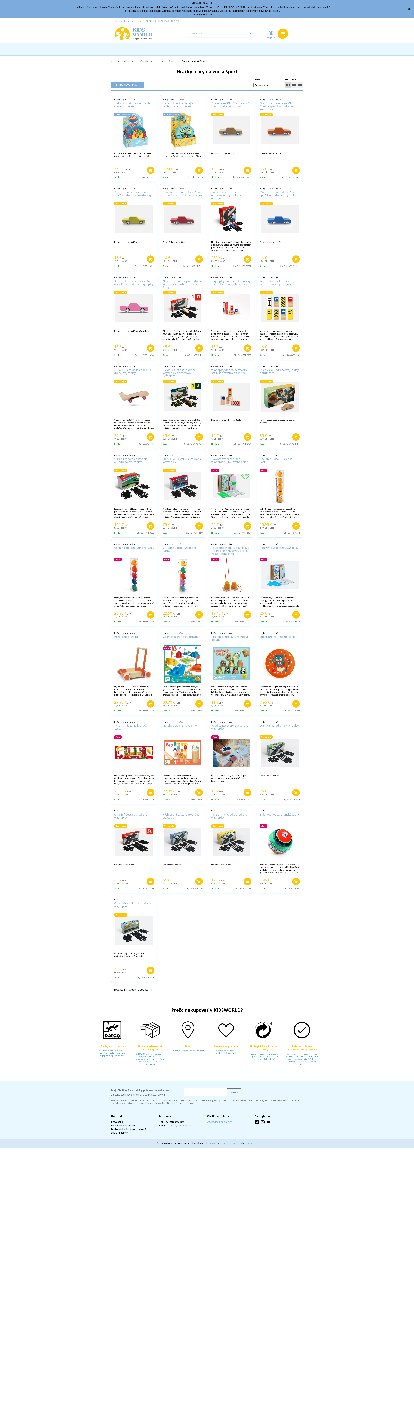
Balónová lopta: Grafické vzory (279, 814)
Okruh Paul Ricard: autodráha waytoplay (182, 460)
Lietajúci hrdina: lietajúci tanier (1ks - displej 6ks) (178, 104)
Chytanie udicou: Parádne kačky (276, 460)
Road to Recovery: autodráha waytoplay (229, 727)
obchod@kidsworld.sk (125, 20)
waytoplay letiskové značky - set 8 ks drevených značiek (278, 282)
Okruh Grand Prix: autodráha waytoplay (133, 905)
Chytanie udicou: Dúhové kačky (134, 547)
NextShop (213, 1143)
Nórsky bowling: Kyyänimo (180, 725)
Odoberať (234, 1092)
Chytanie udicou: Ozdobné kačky (180, 549)
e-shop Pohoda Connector (230, 1143)
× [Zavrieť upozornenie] (409, 8)
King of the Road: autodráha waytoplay (229, 816)
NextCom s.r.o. (251, 1143)
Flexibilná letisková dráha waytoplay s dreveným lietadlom (179, 373)
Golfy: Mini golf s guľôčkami (180, 636)
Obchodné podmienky (219, 1122)
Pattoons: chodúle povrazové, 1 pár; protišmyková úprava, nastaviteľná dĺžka (230, 550)
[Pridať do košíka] (150, 170)
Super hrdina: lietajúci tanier (278, 636)
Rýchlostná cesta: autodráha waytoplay (181, 816)
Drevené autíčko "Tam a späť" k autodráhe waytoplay (230, 104)
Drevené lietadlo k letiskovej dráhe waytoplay (132, 371)
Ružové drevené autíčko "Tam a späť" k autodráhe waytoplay (134, 282)
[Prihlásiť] (271, 34)
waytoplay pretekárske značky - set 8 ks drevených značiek (230, 282)
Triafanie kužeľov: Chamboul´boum (229, 638)
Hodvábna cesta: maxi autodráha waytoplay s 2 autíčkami (227, 195)
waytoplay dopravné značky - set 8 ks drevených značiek (230, 371)
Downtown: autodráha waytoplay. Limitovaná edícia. (230, 460)
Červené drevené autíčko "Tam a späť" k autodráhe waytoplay (182, 193)
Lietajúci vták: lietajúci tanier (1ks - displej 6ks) (133, 104)
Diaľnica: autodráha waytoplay (279, 725)
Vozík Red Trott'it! (126, 636)
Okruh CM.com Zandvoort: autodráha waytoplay (131, 460)
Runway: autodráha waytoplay (279, 547)
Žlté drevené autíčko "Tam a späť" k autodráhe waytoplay (132, 193)
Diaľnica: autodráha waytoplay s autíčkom (279, 371)
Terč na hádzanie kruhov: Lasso (130, 727)
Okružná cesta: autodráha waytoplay (131, 816)
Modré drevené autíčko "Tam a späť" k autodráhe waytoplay (279, 193)
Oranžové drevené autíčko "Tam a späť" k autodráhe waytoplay (276, 106)
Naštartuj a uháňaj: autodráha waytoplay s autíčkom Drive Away (182, 284)
